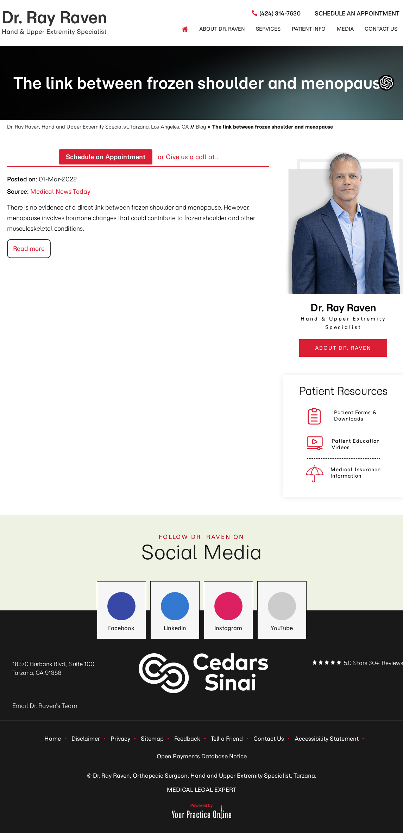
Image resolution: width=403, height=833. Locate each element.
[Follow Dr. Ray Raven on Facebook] (121, 606)
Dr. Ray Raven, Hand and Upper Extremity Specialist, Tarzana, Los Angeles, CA (98, 127)
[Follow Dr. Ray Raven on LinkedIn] (175, 606)
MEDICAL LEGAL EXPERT (201, 789)
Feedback (187, 738)
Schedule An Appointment (357, 13)
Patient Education (356, 444)
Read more (29, 249)
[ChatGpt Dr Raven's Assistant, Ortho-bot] (386, 82)
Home (52, 738)
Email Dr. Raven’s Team (44, 706)
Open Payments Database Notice (202, 756)
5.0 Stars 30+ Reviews (373, 662)
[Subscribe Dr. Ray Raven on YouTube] (383, 677)
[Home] (185, 29)
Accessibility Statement (327, 738)
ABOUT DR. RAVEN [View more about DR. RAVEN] (343, 348)
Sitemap (152, 738)
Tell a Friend (227, 738)
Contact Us (268, 738)
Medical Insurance (355, 472)
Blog (201, 127)
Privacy (120, 738)
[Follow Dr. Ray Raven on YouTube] (282, 606)
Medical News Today (60, 191)
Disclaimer (85, 738)
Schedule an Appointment (105, 157)
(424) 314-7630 (280, 13)
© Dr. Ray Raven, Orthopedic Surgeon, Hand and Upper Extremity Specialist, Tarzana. (201, 775)
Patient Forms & (355, 415)
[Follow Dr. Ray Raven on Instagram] (228, 606)
